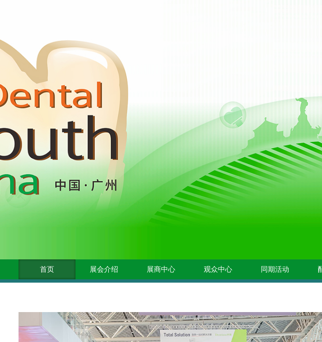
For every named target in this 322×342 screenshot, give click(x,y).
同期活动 (275, 269)
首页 (47, 269)
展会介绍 (104, 269)
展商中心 (161, 269)
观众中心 (218, 269)
